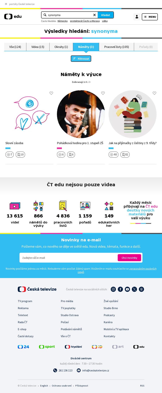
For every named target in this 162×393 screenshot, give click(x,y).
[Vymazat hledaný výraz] (94, 15)
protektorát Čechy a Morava (85, 20)
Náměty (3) (86, 47)
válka (105, 20)
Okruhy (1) (61, 47)
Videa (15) (37, 47)
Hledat (105, 15)
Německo (63, 20)
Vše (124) (15, 47)
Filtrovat (83, 58)
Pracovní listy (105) (116, 47)
